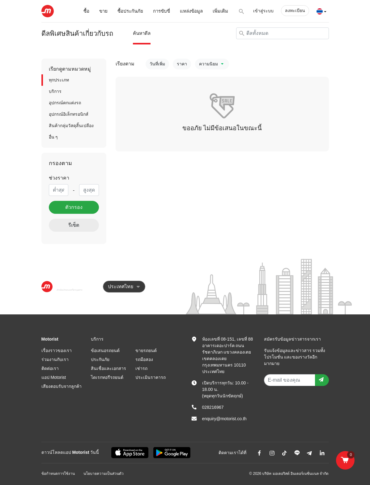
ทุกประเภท (59, 79)
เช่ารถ (141, 368)
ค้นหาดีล (142, 33)
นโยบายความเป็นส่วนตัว (103, 473)
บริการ (55, 91)
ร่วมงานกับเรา (55, 359)
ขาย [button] (103, 11)
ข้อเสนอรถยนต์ (105, 350)
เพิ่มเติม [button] (220, 11)
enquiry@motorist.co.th (224, 418)
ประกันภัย (100, 359)
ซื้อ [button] (86, 11)
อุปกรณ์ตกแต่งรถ (65, 102)
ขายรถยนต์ (146, 350)
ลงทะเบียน (295, 10)
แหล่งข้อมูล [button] (191, 11)
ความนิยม (212, 63)
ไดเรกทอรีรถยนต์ (107, 377)
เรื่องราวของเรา (56, 350)
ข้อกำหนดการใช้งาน (58, 473)
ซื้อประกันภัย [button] (130, 11)
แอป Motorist (53, 377)
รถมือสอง (144, 359)
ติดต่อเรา (50, 368)
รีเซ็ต (73, 225)
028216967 (213, 407)
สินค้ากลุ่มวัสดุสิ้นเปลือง (71, 125)
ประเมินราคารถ (150, 377)
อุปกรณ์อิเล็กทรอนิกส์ (68, 114)
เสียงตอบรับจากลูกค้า (61, 386)
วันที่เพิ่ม (157, 63)
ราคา (182, 63)
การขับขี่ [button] (161, 11)
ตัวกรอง (74, 207)
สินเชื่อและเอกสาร (108, 368)
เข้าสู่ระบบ (263, 10)
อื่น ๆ (53, 137)
